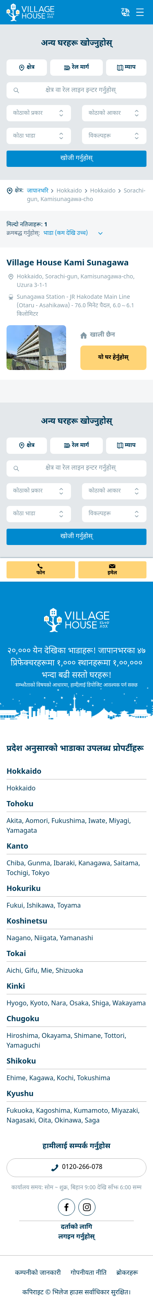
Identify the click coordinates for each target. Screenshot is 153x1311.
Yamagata (22, 831)
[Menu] (139, 12)
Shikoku (21, 1061)
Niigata (45, 939)
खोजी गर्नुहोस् (76, 158)
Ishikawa (40, 906)
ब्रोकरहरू (127, 1273)
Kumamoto (91, 1111)
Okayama (56, 1036)
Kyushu (20, 1094)
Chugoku (23, 1019)
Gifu (31, 971)
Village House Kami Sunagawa (68, 263)
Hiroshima (22, 1036)
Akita (14, 821)
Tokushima (94, 1079)
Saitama (126, 864)
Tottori (114, 1036)
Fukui (15, 906)
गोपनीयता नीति (88, 1273)
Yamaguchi (23, 1046)
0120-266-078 (82, 1167)
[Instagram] (86, 1207)
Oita (44, 1121)
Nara (58, 1004)
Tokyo (41, 873)
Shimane (87, 1036)
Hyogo (17, 1004)
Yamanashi (76, 939)
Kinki (16, 986)
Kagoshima (53, 1111)
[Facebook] (66, 1207)
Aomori (36, 821)
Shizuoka (69, 971)
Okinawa (68, 1121)
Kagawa (41, 1079)
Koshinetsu (27, 921)
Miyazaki (124, 1111)
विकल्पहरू (114, 136)
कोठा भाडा (38, 136)
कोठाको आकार (114, 113)
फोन (40, 573)
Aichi (14, 971)
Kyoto (39, 1004)
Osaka (79, 1004)
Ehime (16, 1079)
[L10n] (125, 12)
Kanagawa (94, 864)
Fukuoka (20, 1111)
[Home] (76, 620)
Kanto (17, 846)
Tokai (16, 954)
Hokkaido (24, 772)
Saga (92, 1121)
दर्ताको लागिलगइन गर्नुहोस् (76, 1232)
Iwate (97, 821)
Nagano (19, 939)
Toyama (69, 906)
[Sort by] (74, 233)
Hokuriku (24, 889)
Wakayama (129, 1004)
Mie (46, 971)
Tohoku (20, 804)
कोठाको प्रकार (38, 113)
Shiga (100, 1004)
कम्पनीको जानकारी (38, 1273)
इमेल (112, 573)
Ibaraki (64, 864)
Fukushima (68, 821)
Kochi (65, 1079)
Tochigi (17, 873)
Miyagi (119, 821)
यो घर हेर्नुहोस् (113, 357)
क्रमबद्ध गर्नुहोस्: (23, 233)
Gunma (38, 864)
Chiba (15, 864)
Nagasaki (21, 1121)
